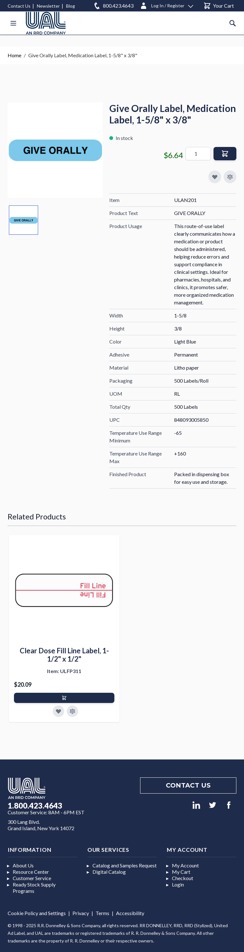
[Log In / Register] (166, 4)
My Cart (181, 872)
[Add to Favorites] (58, 711)
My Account (185, 865)
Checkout (182, 878)
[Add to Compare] (230, 176)
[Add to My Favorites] (214, 176)
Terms (102, 913)
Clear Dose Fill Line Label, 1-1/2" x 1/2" (64, 654)
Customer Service (32, 878)
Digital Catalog (109, 872)
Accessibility (130, 913)
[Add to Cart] (64, 698)
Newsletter (48, 6)
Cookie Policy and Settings (37, 913)
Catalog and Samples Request (124, 865)
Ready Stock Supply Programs (34, 887)
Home (14, 55)
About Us (23, 865)
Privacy (80, 913)
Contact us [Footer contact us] (188, 785)
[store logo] (45, 23)
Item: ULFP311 (64, 671)
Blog (70, 6)
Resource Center (31, 872)
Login (178, 884)
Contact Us (19, 6)
